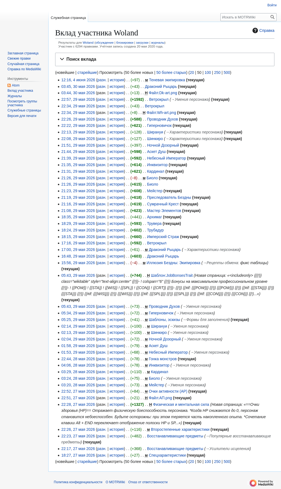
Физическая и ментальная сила (181, 404)
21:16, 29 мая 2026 (78, 204)
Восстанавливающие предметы (175, 436)
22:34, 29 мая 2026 (78, 106)
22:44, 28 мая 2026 (78, 359)
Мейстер (154, 191)
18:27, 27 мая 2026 (78, 455)
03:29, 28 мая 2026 (78, 372)
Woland (88, 42)
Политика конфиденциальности (78, 482)
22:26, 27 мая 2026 (78, 429)
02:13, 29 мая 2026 (78, 332)
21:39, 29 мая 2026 (78, 158)
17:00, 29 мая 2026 (78, 249)
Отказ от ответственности (147, 482)
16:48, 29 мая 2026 (78, 256)
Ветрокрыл (158, 99)
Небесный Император (166, 158)
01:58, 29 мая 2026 (78, 345)
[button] (165, 59)
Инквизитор (157, 165)
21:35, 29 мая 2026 (78, 165)
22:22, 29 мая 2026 (78, 125)
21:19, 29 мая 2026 (78, 197)
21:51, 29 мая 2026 (78, 145)
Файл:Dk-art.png (163, 93)
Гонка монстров (163, 359)
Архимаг (154, 217)
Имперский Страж (163, 236)
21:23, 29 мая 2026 (78, 191)
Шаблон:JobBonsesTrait (172, 275)
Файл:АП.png (160, 398)
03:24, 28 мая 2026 (78, 378)
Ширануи (155, 132)
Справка (262, 30)
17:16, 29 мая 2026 (78, 243)
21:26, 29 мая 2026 (78, 178)
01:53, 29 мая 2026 (78, 352)
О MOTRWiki (115, 482)
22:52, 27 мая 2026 (78, 391)
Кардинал (155, 171)
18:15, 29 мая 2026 (78, 236)
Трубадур (155, 230)
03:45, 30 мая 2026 (78, 86)
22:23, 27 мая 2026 (78, 436)
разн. (101, 80)
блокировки (124, 42)
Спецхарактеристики (167, 455)
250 (217, 72)
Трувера (154, 223)
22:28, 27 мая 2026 (78, 404)
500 (227, 72)
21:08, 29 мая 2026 (78, 210)
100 (207, 72)
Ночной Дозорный (163, 145)
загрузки (142, 42)
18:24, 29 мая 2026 (78, 230)
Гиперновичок (159, 125)
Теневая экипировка (167, 80)
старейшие (87, 72)
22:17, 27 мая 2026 (78, 448)
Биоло (152, 178)
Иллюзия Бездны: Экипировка (173, 263)
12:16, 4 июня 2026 (78, 80)
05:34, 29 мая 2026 (78, 313)
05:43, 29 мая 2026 (78, 275)
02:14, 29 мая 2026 (78, 326)
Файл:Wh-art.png (161, 112)
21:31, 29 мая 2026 (78, 171)
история (117, 80)
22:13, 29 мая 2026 (78, 132)
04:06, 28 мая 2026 (78, 365)
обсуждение (104, 42)
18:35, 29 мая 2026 (78, 217)
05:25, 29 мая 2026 (78, 319)
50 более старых (171, 72)
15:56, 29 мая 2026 (78, 263)
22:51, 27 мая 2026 (78, 398)
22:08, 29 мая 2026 (78, 138)
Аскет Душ (156, 151)
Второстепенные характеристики (180, 429)
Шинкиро (155, 138)
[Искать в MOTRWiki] (248, 17)
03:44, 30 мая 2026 (78, 93)
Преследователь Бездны (169, 197)
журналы (158, 42)
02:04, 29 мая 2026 (78, 339)
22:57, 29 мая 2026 (78, 99)
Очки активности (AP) (168, 391)
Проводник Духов (162, 119)
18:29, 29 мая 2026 (78, 223)
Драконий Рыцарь (161, 86)
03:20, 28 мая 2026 (78, 385)
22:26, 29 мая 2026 (78, 119)
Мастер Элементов (164, 210)
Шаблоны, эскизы (164, 319)
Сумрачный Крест (163, 204)
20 (192, 72)
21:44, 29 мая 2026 (78, 151)
